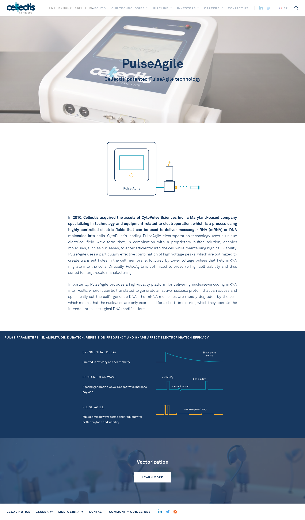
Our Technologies (128, 8)
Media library (71, 512)
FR (283, 8)
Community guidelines (130, 512)
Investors (186, 8)
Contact (96, 512)
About (97, 8)
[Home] (21, 8)
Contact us (238, 8)
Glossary (44, 512)
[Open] (105, 8)
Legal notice (19, 512)
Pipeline (161, 8)
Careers (212, 8)
